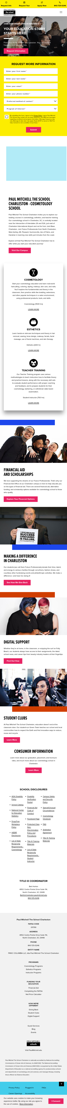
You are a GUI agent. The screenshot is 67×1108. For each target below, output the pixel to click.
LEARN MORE (33, 309)
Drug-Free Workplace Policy (16, 824)
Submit (33, 130)
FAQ (44, 824)
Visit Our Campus (20, 250)
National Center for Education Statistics (18, 813)
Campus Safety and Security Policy (49, 799)
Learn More (12, 740)
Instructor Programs (33, 972)
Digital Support (33, 1016)
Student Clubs (33, 1013)
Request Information (16, 51)
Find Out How (13, 661)
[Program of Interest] (31, 109)
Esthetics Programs (33, 969)
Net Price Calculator (33, 994)
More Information (26, 1104)
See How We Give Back (17, 582)
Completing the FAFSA (33, 991)
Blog (33, 1029)
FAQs (44, 1088)
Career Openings (15, 1093)
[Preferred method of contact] (31, 101)
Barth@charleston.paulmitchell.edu (33, 895)
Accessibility (30, 1093)
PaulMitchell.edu (35, 1050)
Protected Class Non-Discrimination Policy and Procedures (33, 830)
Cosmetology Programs (33, 966)
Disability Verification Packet (31, 799)
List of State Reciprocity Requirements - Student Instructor (33, 855)
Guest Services (33, 1026)
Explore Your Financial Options (21, 499)
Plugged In (29, 1088)
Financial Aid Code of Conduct (32, 811)
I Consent (56, 1101)
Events (33, 1032)
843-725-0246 (33, 898)
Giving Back (33, 1010)
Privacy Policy (38, 115)
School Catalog (17, 805)
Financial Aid (34, 988)
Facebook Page (33, 819)
